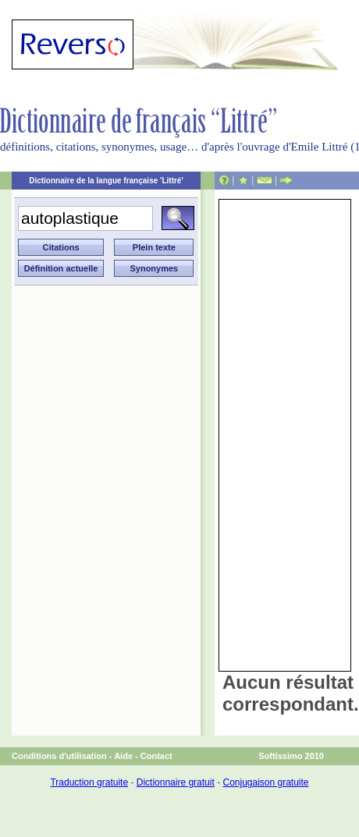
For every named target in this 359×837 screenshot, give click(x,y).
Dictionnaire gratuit (176, 782)
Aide (123, 756)
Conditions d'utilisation (59, 756)
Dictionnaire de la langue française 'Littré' (106, 180)
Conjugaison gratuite (265, 782)
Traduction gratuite (89, 782)
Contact (156, 756)
